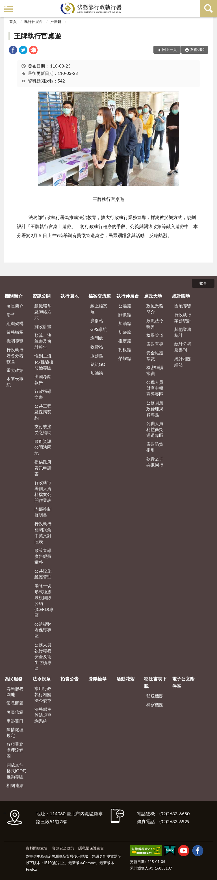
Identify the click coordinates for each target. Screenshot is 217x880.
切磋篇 (124, 332)
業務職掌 (14, 332)
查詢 (208, 8)
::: (5, 5)
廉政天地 (153, 295)
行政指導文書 (42, 394)
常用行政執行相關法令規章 (42, 694)
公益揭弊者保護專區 (42, 629)
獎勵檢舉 (97, 678)
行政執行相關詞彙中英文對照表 (42, 532)
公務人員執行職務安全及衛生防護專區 (42, 656)
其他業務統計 (182, 332)
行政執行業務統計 (182, 317)
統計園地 (181, 295)
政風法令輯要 (154, 323)
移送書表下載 (155, 682)
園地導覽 (182, 305)
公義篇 (124, 305)
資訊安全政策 (63, 848)
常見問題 (14, 703)
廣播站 (96, 320)
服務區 (96, 355)
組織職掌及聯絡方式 (42, 311)
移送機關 (154, 695)
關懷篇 (124, 314)
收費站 (96, 346)
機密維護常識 (154, 370)
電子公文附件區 (183, 682)
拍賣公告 (69, 678)
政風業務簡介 (154, 308)
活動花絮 (125, 678)
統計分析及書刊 (182, 346)
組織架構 (14, 323)
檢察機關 (154, 704)
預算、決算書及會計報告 (42, 341)
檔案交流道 (99, 295)
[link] (13, 51)
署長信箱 (14, 711)
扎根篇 (124, 349)
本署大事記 (14, 381)
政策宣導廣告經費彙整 (42, 556)
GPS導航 (98, 329)
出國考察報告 (42, 379)
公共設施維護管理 (42, 573)
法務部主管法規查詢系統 (42, 714)
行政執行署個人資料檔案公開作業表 (42, 491)
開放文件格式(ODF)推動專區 (16, 770)
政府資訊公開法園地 (42, 447)
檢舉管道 (154, 335)
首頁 (13, 21)
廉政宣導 (154, 343)
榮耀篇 (124, 358)
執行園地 (69, 295)
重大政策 (14, 370)
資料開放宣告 (37, 848)
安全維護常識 (154, 355)
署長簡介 (14, 305)
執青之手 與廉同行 (154, 461)
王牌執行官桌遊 (37, 36)
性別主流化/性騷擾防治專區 (43, 361)
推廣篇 (55, 21)
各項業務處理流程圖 (14, 750)
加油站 (96, 373)
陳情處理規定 (14, 732)
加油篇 (124, 323)
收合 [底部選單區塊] (203, 283)
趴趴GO (97, 364)
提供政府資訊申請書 (42, 467)
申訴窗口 (14, 720)
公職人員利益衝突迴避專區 (154, 429)
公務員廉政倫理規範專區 (154, 408)
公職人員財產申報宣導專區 (154, 388)
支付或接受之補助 (42, 429)
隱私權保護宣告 (91, 848)
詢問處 (96, 338)
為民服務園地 (14, 691)
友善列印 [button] (197, 49)
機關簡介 (14, 295)
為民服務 (14, 678)
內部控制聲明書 (42, 511)
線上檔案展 (98, 308)
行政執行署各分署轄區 (14, 355)
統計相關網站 (182, 361)
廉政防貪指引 (154, 446)
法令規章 (41, 678)
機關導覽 (14, 340)
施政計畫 (42, 326)
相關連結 (14, 785)
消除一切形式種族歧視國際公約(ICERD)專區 (43, 600)
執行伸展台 (33, 21)
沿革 (10, 314)
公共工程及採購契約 (42, 411)
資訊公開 (41, 295)
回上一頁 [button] (169, 49)
